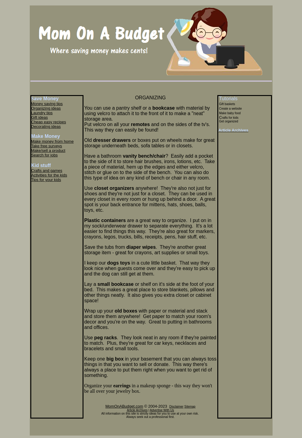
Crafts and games (47, 170)
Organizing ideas (46, 108)
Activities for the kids (49, 175)
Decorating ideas (46, 126)
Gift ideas (39, 117)
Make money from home (52, 141)
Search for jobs (44, 155)
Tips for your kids (46, 179)
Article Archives (137, 410)
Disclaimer (176, 406)
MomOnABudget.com (124, 406)
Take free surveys (46, 146)
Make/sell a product (48, 150)
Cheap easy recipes (48, 122)
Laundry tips (42, 113)
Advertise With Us (162, 410)
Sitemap (189, 406)
